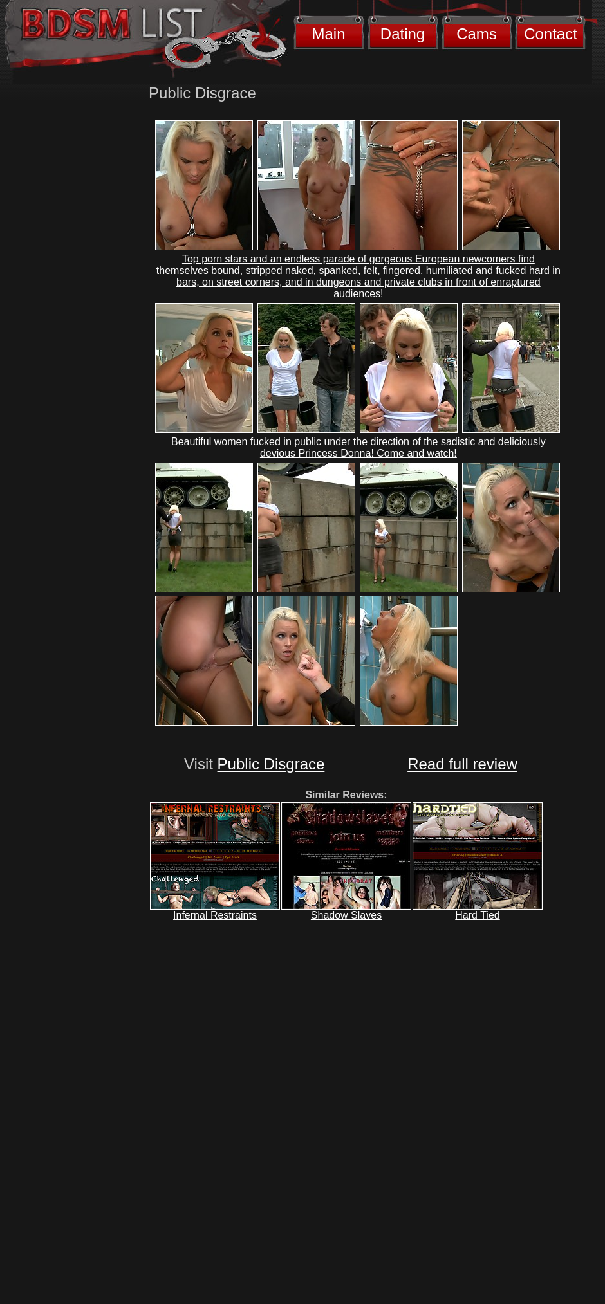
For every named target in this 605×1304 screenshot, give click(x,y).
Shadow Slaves (346, 915)
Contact (550, 33)
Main (328, 33)
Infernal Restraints (215, 915)
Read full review (462, 764)
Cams (476, 33)
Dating (402, 33)
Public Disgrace (271, 764)
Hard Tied (477, 915)
